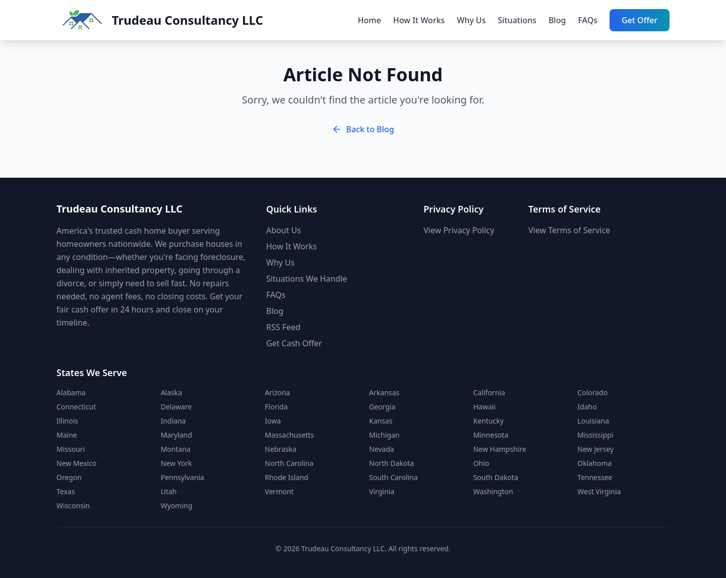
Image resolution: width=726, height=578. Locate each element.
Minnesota (491, 435)
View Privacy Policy (459, 230)
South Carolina (393, 477)
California (489, 392)
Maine (66, 435)
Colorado (592, 392)
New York (176, 463)
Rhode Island (286, 477)
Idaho (586, 406)
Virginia (381, 491)
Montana (176, 449)
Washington (493, 491)
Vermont (279, 491)
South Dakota (495, 477)
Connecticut (76, 406)
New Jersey (595, 449)
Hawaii (484, 406)
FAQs (587, 20)
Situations (517, 20)
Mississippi (595, 435)
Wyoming (177, 505)
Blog (557, 20)
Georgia (382, 406)
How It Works (419, 20)
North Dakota (391, 463)
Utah (169, 491)
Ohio (481, 463)
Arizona (277, 392)
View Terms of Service (569, 230)
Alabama (71, 392)
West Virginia (599, 491)
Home (369, 20)
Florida (276, 406)
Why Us (471, 20)
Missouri (70, 449)
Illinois (67, 421)
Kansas (380, 421)
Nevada (381, 449)
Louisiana (593, 421)
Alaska (171, 392)
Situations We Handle (306, 278)
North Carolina (289, 463)
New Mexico (76, 463)
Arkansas (384, 392)
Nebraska (280, 449)
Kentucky (488, 421)
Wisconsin (73, 505)
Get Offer (639, 20)
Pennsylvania (182, 477)
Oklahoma (594, 463)
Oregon (69, 477)
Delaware (176, 406)
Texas (65, 491)
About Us (283, 230)
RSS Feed (283, 327)
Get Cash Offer (294, 343)
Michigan (384, 435)
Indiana (173, 421)
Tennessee (594, 477)
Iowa (273, 421)
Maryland (176, 435)
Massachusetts (289, 435)
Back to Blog (363, 129)
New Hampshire (499, 449)
